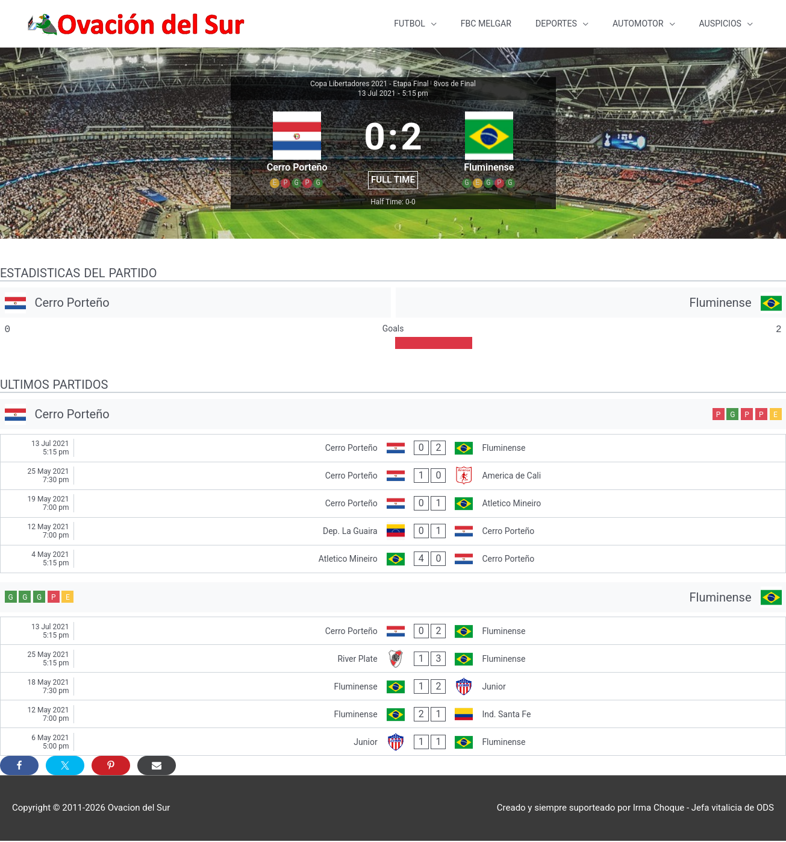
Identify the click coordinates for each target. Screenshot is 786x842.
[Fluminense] (591, 304)
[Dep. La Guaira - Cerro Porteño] (393, 532)
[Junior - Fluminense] (393, 742)
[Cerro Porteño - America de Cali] (393, 477)
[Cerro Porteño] (195, 304)
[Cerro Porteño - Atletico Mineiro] (393, 504)
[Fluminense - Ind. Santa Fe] (393, 715)
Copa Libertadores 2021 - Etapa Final (369, 85)
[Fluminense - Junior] (393, 687)
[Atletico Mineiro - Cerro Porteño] (393, 560)
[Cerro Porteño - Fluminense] (393, 449)
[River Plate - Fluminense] (393, 659)
